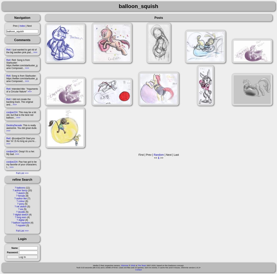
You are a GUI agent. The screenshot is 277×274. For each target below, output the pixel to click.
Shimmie (124, 265)
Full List (20, 173)
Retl (8, 49)
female (21, 196)
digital (21, 220)
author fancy (21, 190)
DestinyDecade (14, 125)
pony (21, 204)
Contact (138, 270)
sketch (21, 193)
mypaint (22, 225)
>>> (35, 52)
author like (21, 198)
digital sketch (21, 214)
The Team (142, 265)
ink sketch (22, 206)
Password (12, 252)
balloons (21, 187)
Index (22, 26)
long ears (21, 217)
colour (21, 201)
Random (159, 154)
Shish (133, 265)
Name (15, 248)
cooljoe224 (12, 112)
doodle (21, 212)
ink (21, 209)
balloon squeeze (21, 222)
